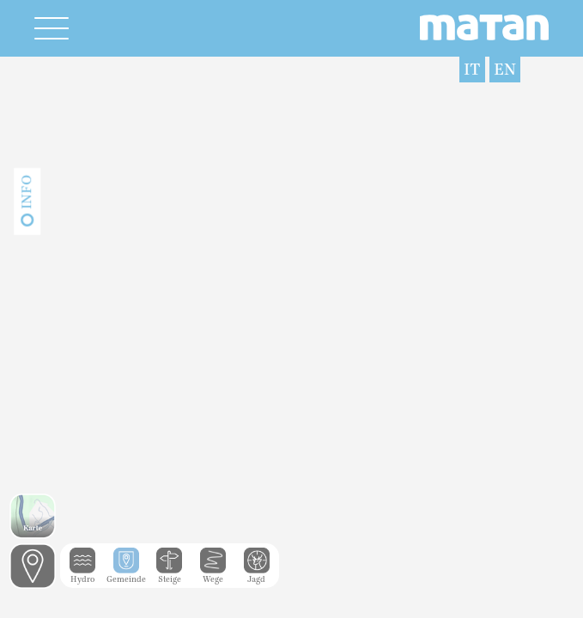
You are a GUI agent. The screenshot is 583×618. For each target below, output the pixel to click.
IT (472, 69)
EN (505, 69)
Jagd (257, 575)
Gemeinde (126, 575)
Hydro (82, 575)
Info (26, 192)
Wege (213, 575)
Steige (169, 575)
